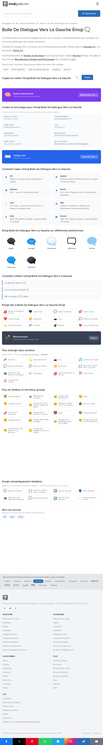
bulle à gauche (18, 69)
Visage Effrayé (12, 396)
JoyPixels (6, 684)
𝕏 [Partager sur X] (19, 741)
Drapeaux (7, 622)
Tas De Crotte (87, 403)
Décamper (35, 373)
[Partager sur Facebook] (6, 741)
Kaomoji (56, 684)
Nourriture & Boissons (12, 646)
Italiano (48, 581)
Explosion (35, 319)
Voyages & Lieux (10, 634)
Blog (55, 680)
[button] (26, 117)
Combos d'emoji (60, 660)
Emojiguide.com (8, 23)
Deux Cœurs (86, 311)
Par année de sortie (61, 668)
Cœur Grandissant (89, 325)
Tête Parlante (86, 491)
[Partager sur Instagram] (70, 741)
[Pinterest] (15, 608)
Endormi (34, 325)
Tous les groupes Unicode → (15, 650)
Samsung (7, 680)
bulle (6, 69)
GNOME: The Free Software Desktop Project (22, 722)
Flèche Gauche (62, 491)
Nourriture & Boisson (62, 646)
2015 (73, 59)
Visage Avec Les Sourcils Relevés (88, 420)
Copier (87, 77)
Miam (83, 396)
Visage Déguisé (88, 413)
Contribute (7, 698)
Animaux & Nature (10, 642)
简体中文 (95, 581)
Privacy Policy (8, 706)
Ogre (58, 413)
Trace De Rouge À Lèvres (13, 312)
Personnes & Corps (11, 619)
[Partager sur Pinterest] (32, 741)
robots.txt (96, 733)
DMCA (5, 714)
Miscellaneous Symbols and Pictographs (72, 144)
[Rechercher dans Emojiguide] (40, 13)
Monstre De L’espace (36, 397)
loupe (20, 517)
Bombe (59, 325)
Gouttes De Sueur (89, 360)
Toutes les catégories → (63, 650)
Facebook (7, 668)
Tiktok (5, 688)
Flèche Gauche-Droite (87, 498)
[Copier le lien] (83, 741)
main (12, 517)
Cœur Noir (35, 311)
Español (17, 581)
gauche (67, 69)
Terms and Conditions (12, 702)
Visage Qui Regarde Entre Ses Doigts (39, 430)
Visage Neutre (12, 420)
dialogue (56, 69)
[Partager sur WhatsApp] (44, 741)
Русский (84, 581)
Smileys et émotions (27, 23)
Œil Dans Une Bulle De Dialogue (13, 374)
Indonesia (42, 585)
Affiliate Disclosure (10, 710)
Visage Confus (12, 403)
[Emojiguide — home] (16, 4)
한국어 (16, 585)
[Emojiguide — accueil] (5, 597)
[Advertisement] (51, 457)
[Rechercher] (89, 13)
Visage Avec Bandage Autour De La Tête (63, 421)
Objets (5, 626)
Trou (58, 319)
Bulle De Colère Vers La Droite (88, 366)
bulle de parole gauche (39, 69)
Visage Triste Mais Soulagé (39, 420)
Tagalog (53, 585)
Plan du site (86, 733)
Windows (6, 672)
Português (72, 581)
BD (5, 517)
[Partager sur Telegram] (58, 741)
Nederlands (60, 581)
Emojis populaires (60, 676)
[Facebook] (5, 608)
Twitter (5, 676)
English (7, 581)
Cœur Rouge (11, 319)
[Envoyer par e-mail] (96, 741)
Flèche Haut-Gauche (61, 498)
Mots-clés (57, 664)
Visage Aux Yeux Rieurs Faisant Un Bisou (38, 405)
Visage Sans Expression (61, 397)
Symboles (7, 630)
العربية (25, 585)
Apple (5, 660)
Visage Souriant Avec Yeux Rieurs (63, 404)
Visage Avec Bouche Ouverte (38, 413)
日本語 (7, 585)
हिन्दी (33, 585)
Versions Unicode (60, 672)
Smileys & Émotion (11, 638)
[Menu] (97, 4)
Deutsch (27, 581)
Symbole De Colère (11, 381)
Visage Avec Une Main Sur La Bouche (13, 430)
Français (38, 581)
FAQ (55, 688)
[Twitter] (10, 608)
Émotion (43, 23)
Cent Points (86, 373)
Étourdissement (12, 325)
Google (6, 664)
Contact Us (7, 718)
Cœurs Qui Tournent (10, 413)
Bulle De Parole (63, 311)
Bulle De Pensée (88, 319)
